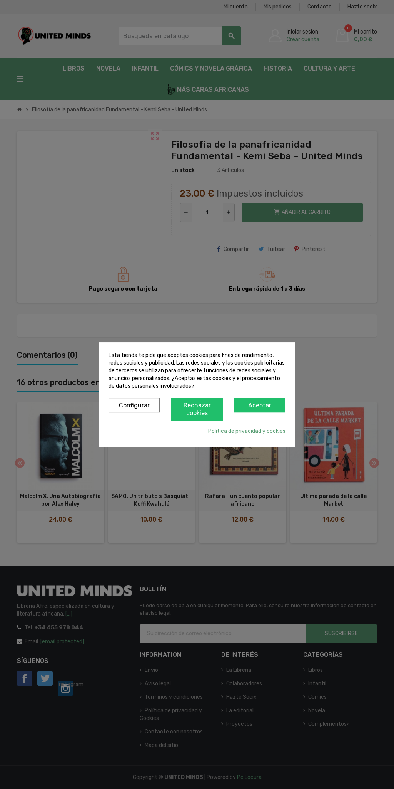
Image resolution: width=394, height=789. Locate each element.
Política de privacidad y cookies (246, 431)
